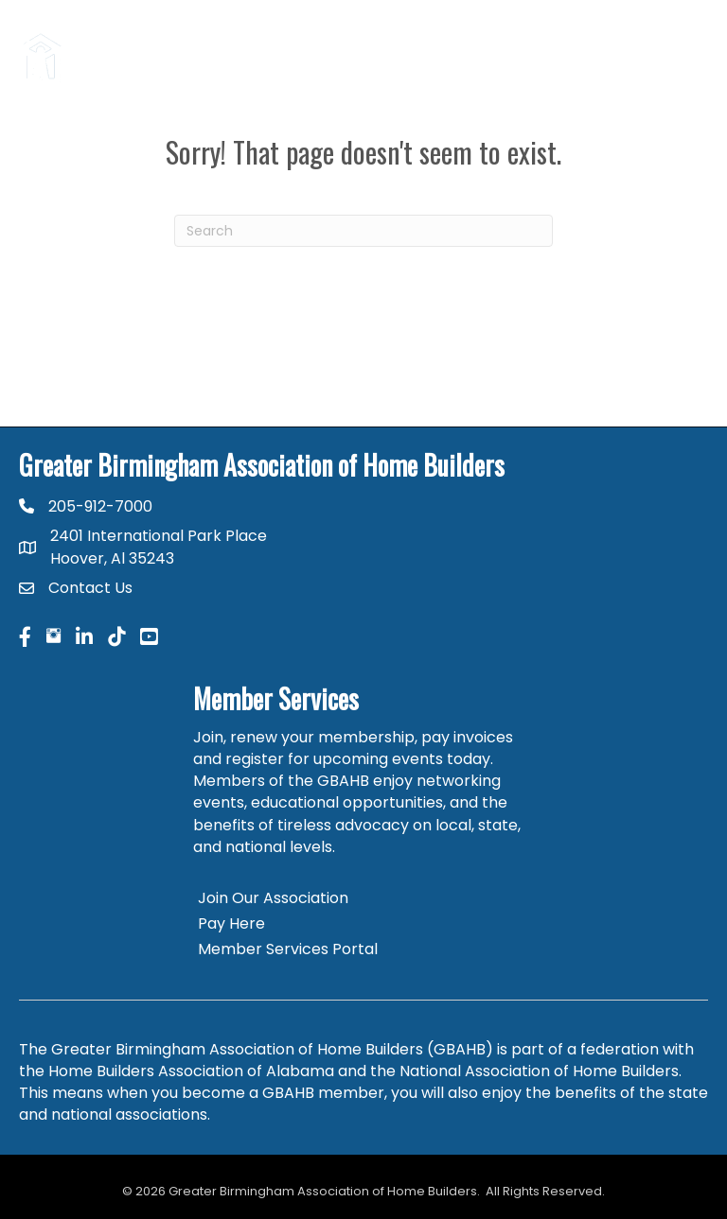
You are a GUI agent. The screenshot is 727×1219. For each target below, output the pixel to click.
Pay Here (231, 923)
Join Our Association (273, 898)
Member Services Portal (288, 949)
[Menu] (684, 57)
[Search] (363, 231)
